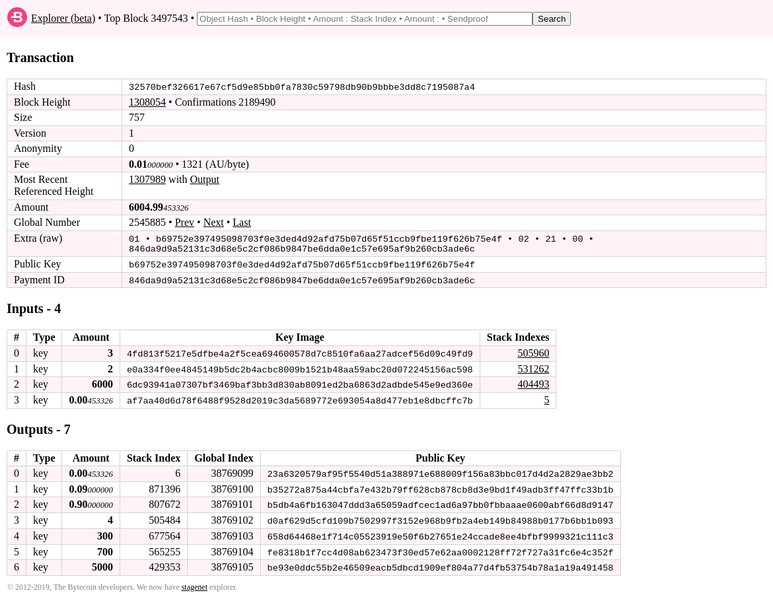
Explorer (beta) (63, 18)
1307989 (147, 179)
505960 (533, 351)
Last (242, 222)
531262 (533, 366)
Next (213, 222)
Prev (184, 222)
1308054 (147, 102)
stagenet (194, 583)
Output (204, 179)
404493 (533, 382)
